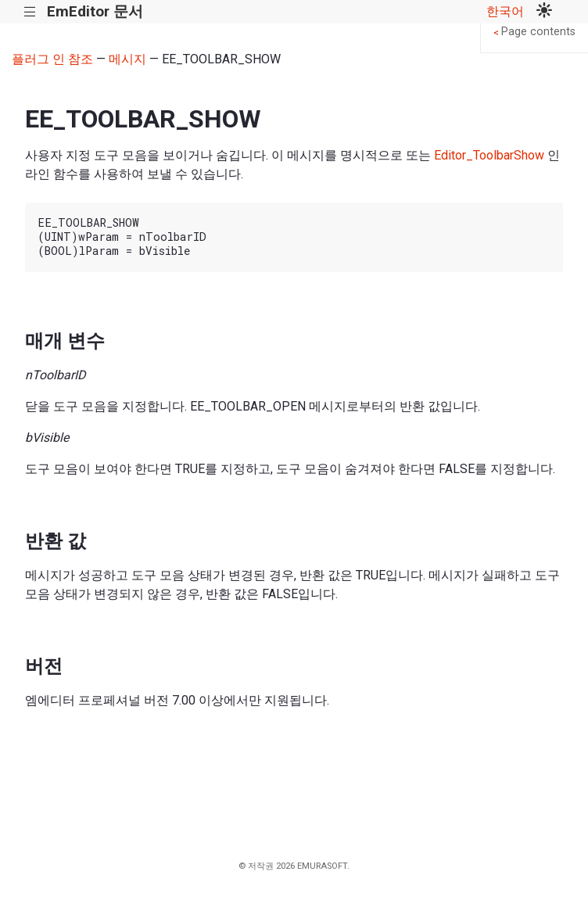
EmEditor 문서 (95, 11)
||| (30, 12)
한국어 (505, 11)
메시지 (127, 59)
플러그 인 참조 (52, 59)
